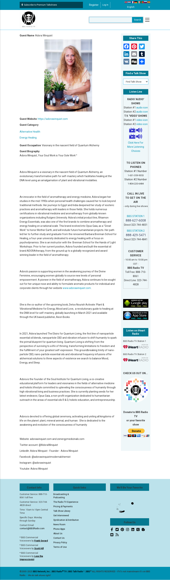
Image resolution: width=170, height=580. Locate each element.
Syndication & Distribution (66, 520)
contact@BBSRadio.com (32, 528)
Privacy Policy (60, 542)
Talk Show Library (61, 511)
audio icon (142, 107)
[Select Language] (138, 7)
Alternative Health (30, 131)
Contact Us (59, 538)
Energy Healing (28, 137)
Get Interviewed (61, 515)
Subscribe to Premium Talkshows (39, 5)
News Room (59, 524)
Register (94, 4)
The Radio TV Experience (65, 502)
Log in (105, 5)
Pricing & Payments (63, 506)
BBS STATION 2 (136, 230)
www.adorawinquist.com (77, 288)
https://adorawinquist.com (53, 118)
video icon (142, 120)
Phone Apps (59, 529)
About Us (57, 533)
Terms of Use (60, 547)
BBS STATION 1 (136, 216)
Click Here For (135, 142)
